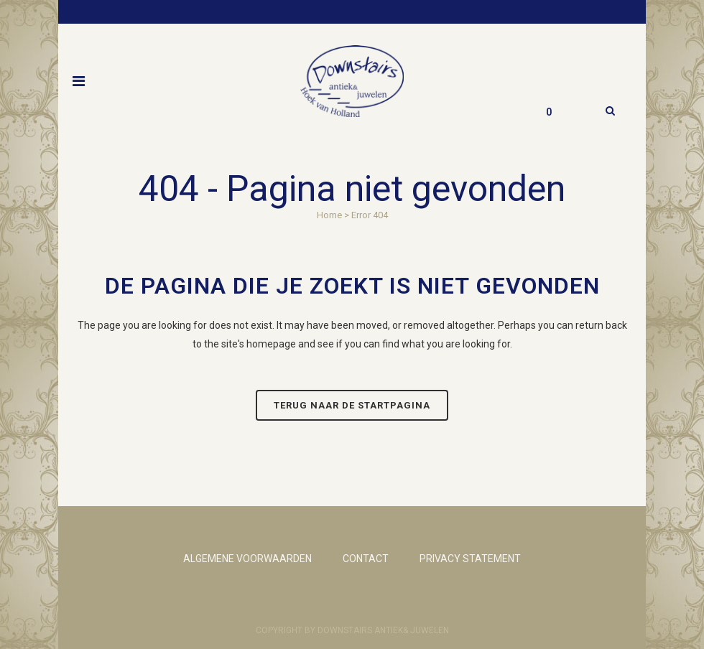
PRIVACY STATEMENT (470, 558)
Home (329, 215)
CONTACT (366, 558)
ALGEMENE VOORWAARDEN (247, 558)
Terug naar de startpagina (352, 405)
